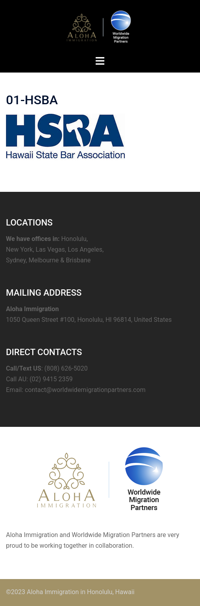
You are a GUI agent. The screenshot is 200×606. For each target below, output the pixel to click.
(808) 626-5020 (66, 368)
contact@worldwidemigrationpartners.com (85, 390)
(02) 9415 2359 (51, 379)
